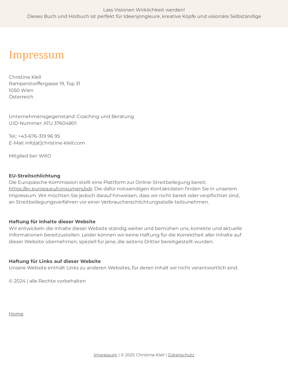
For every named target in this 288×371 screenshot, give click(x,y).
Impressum (105, 354)
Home (16, 314)
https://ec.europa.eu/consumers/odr (50, 189)
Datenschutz (181, 354)
